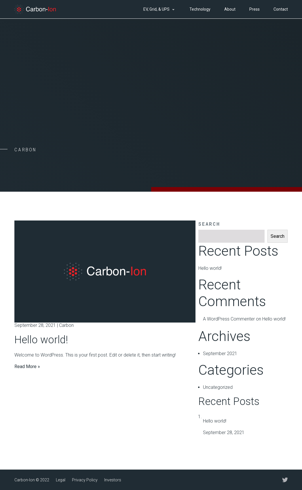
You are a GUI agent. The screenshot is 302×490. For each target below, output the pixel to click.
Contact (280, 9)
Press (254, 9)
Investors (112, 480)
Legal (60, 480)
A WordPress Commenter (229, 319)
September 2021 (220, 353)
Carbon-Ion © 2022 (31, 480)
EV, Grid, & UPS (156, 9)
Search (209, 224)
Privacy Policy (85, 480)
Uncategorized (218, 387)
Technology (199, 9)
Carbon (66, 325)
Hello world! (41, 340)
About (229, 9)
